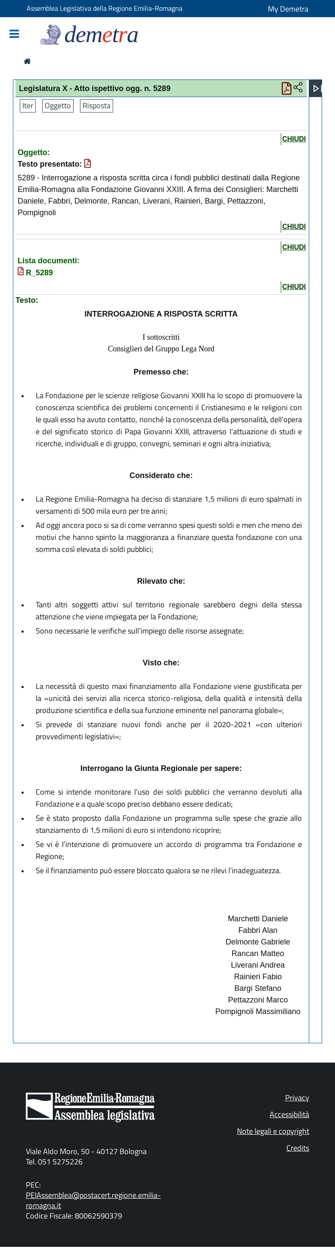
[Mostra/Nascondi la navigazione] (14, 34)
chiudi (294, 139)
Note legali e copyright (273, 1131)
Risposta (97, 105)
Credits (297, 1148)
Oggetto (58, 105)
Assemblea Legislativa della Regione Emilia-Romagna (104, 8)
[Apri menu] (317, 88)
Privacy (297, 1097)
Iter (27, 105)
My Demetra (288, 9)
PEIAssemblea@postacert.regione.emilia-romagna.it (93, 1200)
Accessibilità (289, 1114)
